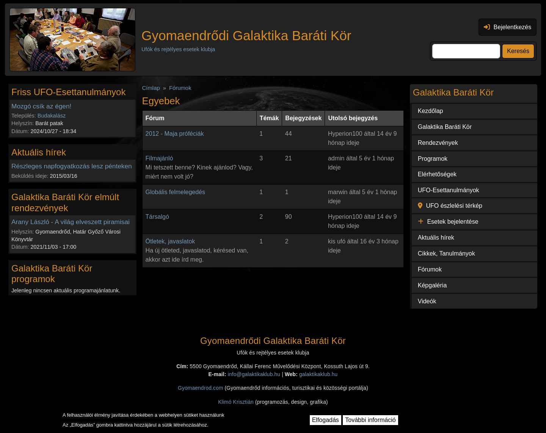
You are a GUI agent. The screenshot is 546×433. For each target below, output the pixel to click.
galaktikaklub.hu (318, 374)
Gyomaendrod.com (200, 388)
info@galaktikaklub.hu (254, 374)
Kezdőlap (430, 111)
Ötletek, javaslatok (170, 241)
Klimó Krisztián (236, 402)
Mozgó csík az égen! (41, 106)
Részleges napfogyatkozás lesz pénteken (71, 166)
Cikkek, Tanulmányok (446, 253)
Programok (432, 158)
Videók (427, 301)
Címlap (151, 88)
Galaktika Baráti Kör (445, 127)
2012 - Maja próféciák (175, 133)
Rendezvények (438, 143)
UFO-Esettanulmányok (448, 190)
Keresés (518, 51)
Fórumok (180, 88)
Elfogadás (325, 420)
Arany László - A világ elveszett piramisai (70, 222)
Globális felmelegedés (175, 192)
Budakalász (52, 116)
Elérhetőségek (437, 174)
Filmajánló (159, 158)
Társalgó (157, 216)
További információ (370, 420)
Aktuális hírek (436, 237)
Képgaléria (432, 285)
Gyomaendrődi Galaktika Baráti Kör (246, 35)
